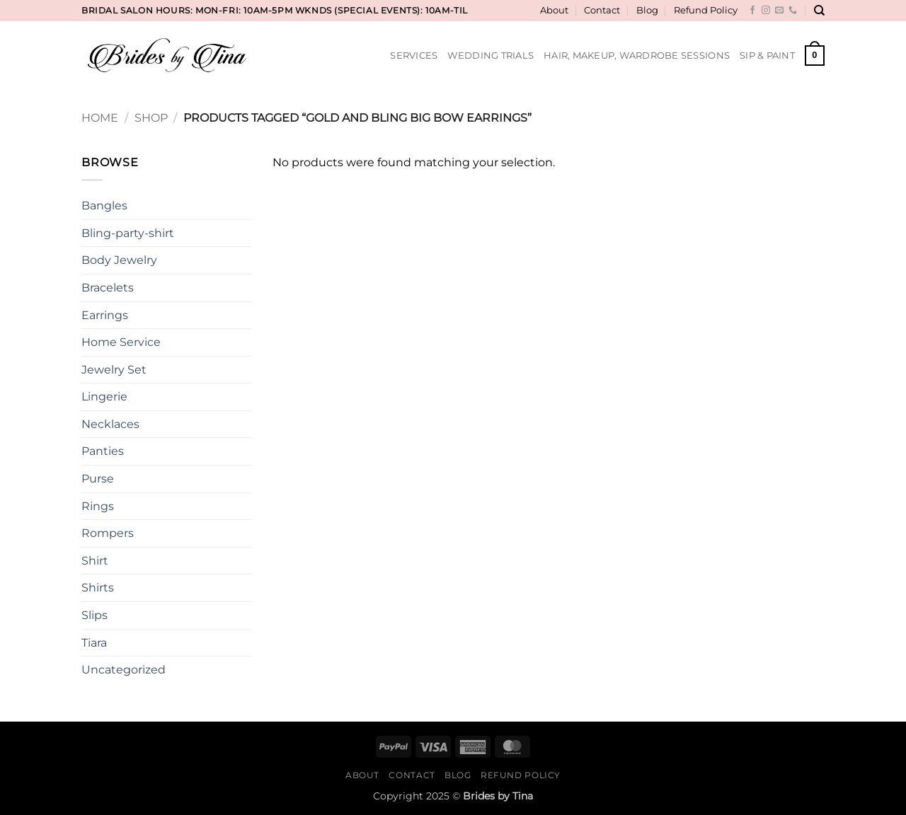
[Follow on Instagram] (766, 11)
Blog (647, 10)
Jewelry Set (114, 369)
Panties (102, 451)
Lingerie (104, 396)
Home (99, 118)
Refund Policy (706, 10)
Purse (97, 478)
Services (413, 55)
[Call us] (793, 11)
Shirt (94, 560)
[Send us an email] (779, 11)
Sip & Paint (767, 55)
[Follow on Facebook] (752, 11)
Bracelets (107, 287)
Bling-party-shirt (127, 233)
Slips (94, 615)
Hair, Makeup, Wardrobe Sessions (637, 55)
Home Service (121, 342)
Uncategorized (123, 669)
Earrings (104, 315)
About (554, 10)
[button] (815, 56)
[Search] (819, 11)
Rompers (107, 533)
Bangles (104, 205)
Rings (97, 506)
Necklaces (110, 424)
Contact (602, 10)
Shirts (97, 587)
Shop (151, 118)
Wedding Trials (490, 55)
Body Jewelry (119, 260)
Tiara (94, 642)
